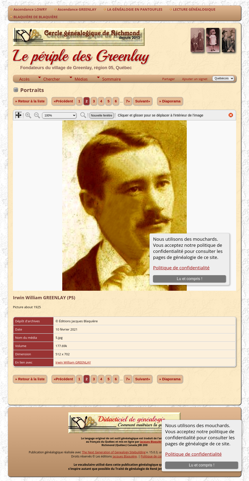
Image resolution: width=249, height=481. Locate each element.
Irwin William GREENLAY (73, 362)
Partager (168, 79)
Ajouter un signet (194, 79)
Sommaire (111, 79)
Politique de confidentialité (193, 454)
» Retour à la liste (29, 101)
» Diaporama (170, 101)
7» (128, 101)
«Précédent (63, 101)
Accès (24, 79)
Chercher (51, 79)
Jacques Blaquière (151, 441)
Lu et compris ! (201, 465)
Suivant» (142, 101)
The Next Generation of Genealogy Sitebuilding (114, 452)
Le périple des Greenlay (81, 48)
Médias (81, 79)
